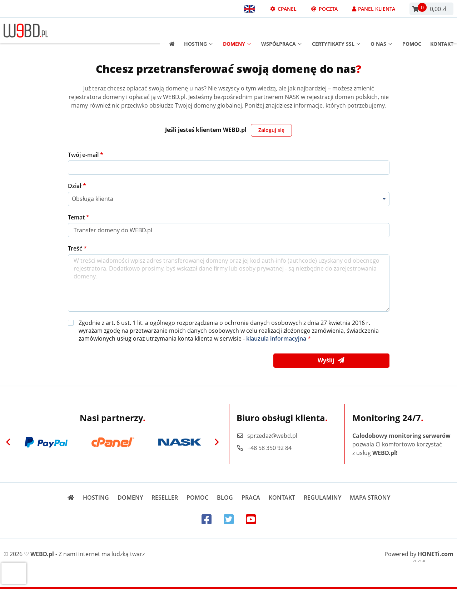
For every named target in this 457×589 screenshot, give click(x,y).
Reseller (164, 497)
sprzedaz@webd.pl (267, 436)
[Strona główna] (169, 30)
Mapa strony (370, 497)
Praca (251, 497)
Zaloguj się (271, 130)
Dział (75, 186)
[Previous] (8, 442)
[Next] (217, 442)
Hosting (198, 30)
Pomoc (411, 30)
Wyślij (331, 360)
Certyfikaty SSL (336, 30)
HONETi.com (435, 554)
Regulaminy (322, 497)
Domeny (237, 30)
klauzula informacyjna (276, 338)
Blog (225, 497)
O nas (381, 30)
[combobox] (228, 199)
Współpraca (281, 30)
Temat (77, 217)
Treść (76, 248)
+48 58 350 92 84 (264, 448)
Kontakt (441, 30)
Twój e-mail (84, 155)
